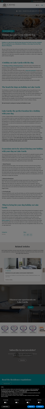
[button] (43, 387)
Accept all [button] (40, 406)
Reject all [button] (31, 406)
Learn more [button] (5, 406)
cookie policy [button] (24, 391)
